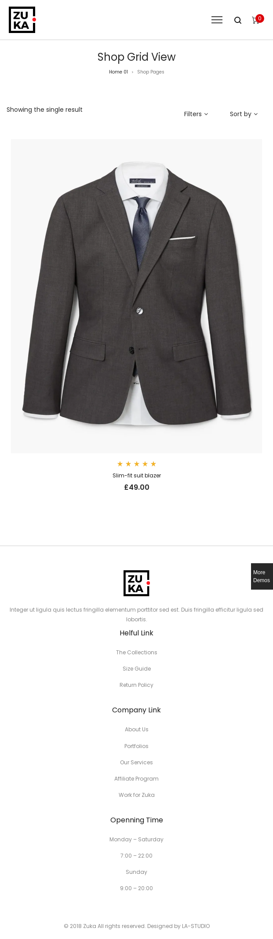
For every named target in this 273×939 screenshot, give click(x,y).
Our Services (136, 762)
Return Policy (136, 685)
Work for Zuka (137, 795)
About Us (137, 729)
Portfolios (136, 746)
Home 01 (118, 72)
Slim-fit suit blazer (137, 475)
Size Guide (137, 668)
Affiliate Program (136, 778)
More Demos (261, 576)
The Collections (136, 652)
